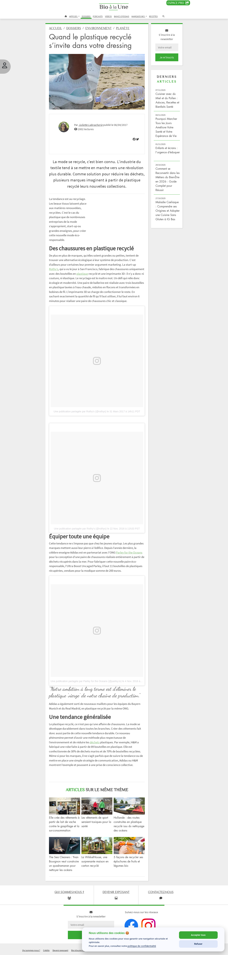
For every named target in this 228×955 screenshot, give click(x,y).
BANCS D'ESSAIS (121, 16)
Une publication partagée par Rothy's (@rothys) (80, 411)
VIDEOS (108, 16)
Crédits (46, 950)
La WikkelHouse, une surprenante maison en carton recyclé (94, 861)
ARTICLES (73, 16)
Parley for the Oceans (129, 552)
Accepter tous (198, 935)
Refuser (198, 944)
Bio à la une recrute (79, 950)
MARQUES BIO (138, 16)
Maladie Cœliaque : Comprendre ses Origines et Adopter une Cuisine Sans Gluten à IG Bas (168, 210)
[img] (134, 139)
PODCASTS (98, 16)
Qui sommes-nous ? (31, 950)
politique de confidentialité (142, 945)
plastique (82, 274)
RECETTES (153, 16)
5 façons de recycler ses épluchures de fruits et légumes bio (128, 861)
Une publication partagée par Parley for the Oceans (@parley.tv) (86, 681)
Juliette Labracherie (91, 125)
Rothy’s (53, 269)
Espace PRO (178, 3)
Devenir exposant (60, 950)
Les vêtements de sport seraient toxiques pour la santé (96, 822)
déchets (95, 742)
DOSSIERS (86, 16)
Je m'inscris (167, 57)
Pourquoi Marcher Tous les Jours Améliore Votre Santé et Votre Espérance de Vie (166, 127)
